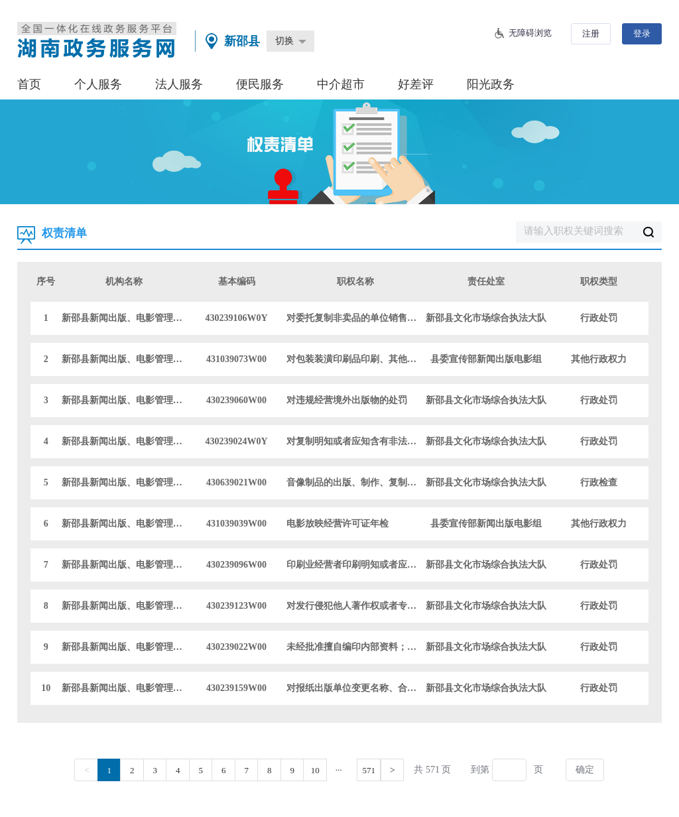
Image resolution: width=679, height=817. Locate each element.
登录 (641, 33)
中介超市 (341, 84)
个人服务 (98, 84)
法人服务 (179, 84)
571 (368, 770)
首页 (29, 84)
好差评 (416, 84)
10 (315, 770)
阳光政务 (491, 84)
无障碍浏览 (530, 33)
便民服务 (260, 84)
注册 (590, 33)
